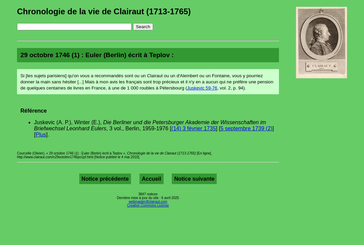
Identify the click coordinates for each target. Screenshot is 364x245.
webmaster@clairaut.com (148, 201)
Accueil (151, 179)
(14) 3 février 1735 (193, 128)
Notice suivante (194, 179)
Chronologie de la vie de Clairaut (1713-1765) (104, 11)
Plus (40, 134)
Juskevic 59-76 (202, 88)
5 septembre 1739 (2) (246, 128)
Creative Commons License (148, 205)
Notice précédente (105, 179)
